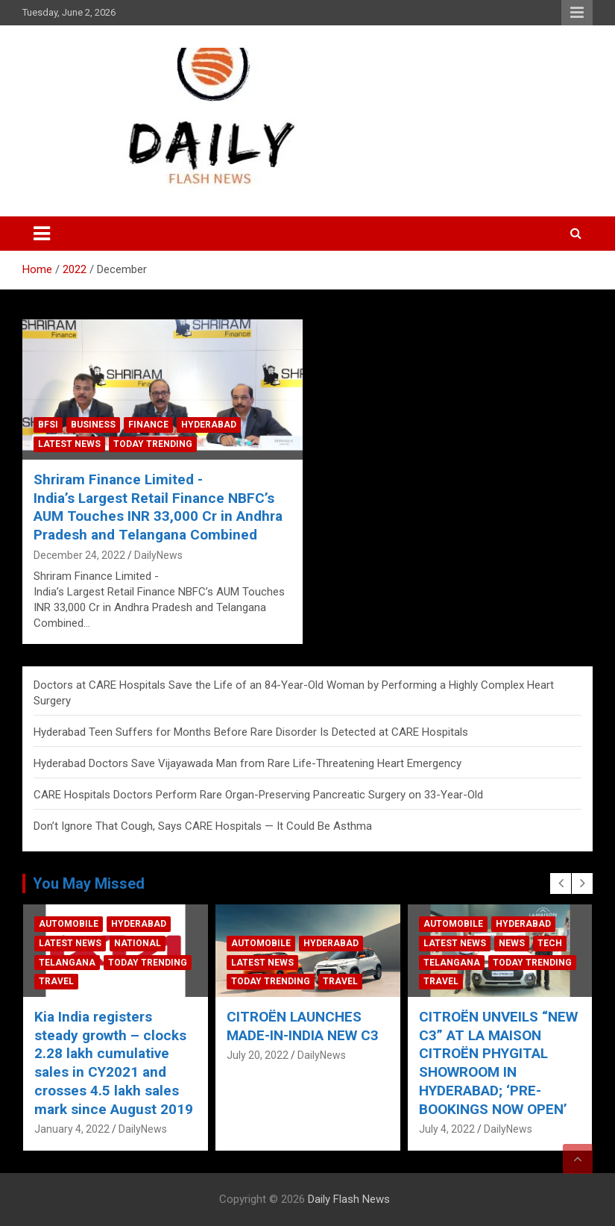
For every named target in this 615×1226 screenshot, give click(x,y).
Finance (148, 424)
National (152, 943)
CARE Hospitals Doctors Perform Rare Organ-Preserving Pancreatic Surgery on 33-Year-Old (258, 794)
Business (93, 424)
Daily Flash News (349, 1199)
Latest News (69, 444)
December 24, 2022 (79, 555)
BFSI (48, 424)
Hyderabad (208, 424)
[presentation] (560, 883)
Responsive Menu (577, 12)
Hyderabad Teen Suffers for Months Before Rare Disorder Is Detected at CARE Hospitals (251, 732)
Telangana (82, 962)
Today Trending (152, 444)
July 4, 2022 (461, 1129)
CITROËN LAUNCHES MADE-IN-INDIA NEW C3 (317, 1026)
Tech (564, 943)
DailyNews (158, 555)
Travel (71, 981)
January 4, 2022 (86, 1129)
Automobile (83, 924)
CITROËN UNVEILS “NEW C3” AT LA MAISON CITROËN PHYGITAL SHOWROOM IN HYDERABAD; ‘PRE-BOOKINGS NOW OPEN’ (512, 1062)
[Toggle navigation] (41, 233)
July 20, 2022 (272, 1055)
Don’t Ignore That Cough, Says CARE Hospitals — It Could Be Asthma (203, 826)
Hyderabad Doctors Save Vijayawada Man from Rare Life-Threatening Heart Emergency (247, 763)
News (526, 943)
